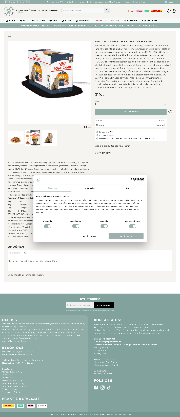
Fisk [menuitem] (55, 21)
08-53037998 (108, 339)
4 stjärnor (17, 253)
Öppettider (112, 414)
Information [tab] (90, 188)
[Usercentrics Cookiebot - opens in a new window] (133, 180)
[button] (169, 11)
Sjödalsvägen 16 (10, 363)
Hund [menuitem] (12, 21)
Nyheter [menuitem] (115, 21)
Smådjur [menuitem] (40, 21)
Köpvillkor (72, 414)
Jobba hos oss (125, 414)
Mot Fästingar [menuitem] (150, 21)
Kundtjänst (83, 414)
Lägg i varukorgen (131, 112)
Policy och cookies (97, 414)
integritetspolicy (108, 311)
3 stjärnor (15, 253)
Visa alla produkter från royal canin (112, 146)
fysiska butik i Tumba (38, 10)
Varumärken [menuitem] (131, 21)
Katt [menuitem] (25, 21)
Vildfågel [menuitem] (84, 21)
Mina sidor (53, 414)
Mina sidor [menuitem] (172, 2)
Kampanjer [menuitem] (100, 21)
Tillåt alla (126, 236)
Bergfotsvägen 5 (10, 354)
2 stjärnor (12, 253)
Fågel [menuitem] (68, 21)
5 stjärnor (19, 253)
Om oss (63, 414)
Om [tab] (127, 188)
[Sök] (107, 10)
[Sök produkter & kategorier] (86, 10)
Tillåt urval (89, 236)
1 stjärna (10, 253)
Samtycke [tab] (52, 188)
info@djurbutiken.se (111, 342)
